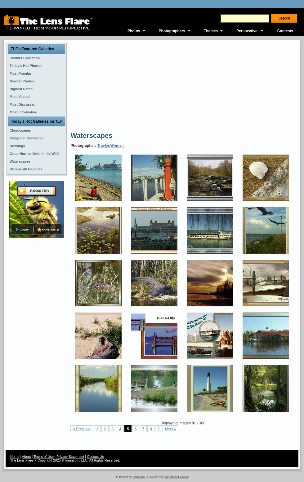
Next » (170, 429)
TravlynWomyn (110, 145)
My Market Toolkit (176, 477)
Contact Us (95, 456)
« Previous (82, 429)
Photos (133, 31)
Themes (211, 31)
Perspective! (247, 31)
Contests (285, 31)
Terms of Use (44, 456)
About (26, 456)
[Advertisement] (125, 85)
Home (14, 456)
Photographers (172, 31)
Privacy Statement (70, 456)
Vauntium (139, 477)
